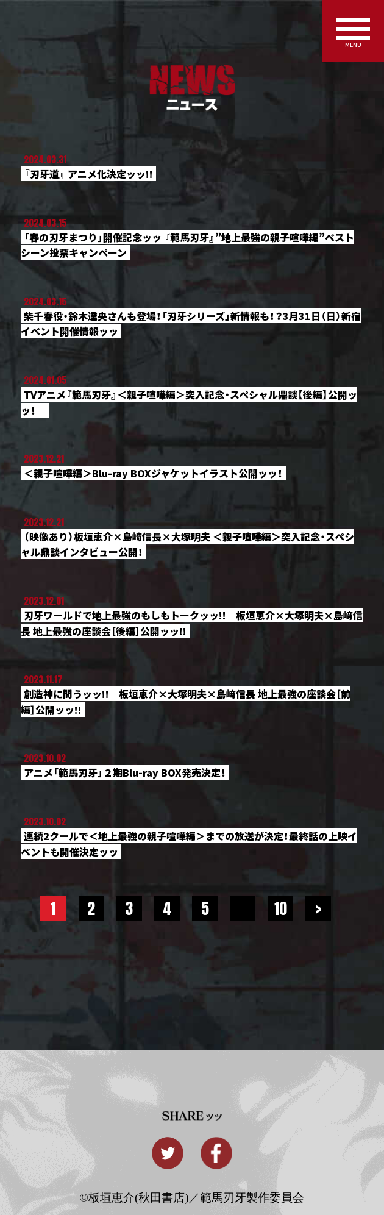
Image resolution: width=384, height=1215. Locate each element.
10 (280, 908)
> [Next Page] (318, 908)
